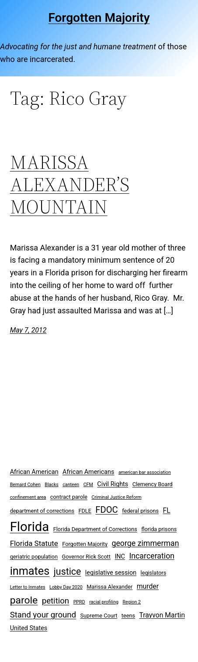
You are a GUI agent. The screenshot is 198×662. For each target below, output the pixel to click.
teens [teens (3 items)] (128, 615)
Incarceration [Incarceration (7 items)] (151, 555)
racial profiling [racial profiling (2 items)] (103, 602)
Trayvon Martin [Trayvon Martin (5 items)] (162, 615)
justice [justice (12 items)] (67, 571)
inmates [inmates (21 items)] (30, 571)
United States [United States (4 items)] (29, 628)
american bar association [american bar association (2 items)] (144, 472)
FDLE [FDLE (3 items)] (84, 511)
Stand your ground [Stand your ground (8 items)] (43, 615)
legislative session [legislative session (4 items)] (110, 572)
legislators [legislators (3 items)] (154, 572)
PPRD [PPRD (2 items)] (79, 602)
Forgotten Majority (98, 17)
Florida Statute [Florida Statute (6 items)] (34, 543)
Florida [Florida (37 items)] (29, 526)
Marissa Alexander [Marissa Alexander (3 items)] (109, 586)
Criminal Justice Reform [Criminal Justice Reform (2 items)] (117, 497)
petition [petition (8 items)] (55, 601)
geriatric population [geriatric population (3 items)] (34, 556)
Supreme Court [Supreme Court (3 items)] (99, 615)
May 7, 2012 (28, 330)
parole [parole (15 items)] (24, 600)
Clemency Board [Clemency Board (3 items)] (152, 484)
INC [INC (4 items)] (120, 556)
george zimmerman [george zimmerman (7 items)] (145, 543)
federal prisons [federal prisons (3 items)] (140, 511)
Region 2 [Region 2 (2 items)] (132, 602)
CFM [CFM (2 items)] (88, 484)
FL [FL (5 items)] (166, 510)
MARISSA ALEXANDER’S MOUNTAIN (69, 184)
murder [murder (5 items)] (148, 586)
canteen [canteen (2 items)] (71, 484)
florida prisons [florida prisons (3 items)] (159, 529)
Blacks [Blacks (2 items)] (52, 484)
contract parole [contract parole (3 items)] (68, 497)
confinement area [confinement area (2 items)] (28, 497)
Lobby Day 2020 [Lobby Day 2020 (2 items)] (66, 587)
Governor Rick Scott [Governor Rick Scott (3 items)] (86, 556)
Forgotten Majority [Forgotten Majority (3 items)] (85, 544)
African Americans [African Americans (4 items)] (88, 472)
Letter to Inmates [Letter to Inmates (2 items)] (27, 587)
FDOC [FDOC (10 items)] (106, 509)
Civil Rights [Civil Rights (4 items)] (112, 484)
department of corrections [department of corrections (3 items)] (42, 511)
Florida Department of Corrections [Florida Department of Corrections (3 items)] (95, 529)
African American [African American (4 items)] (34, 472)
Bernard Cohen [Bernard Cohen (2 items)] (25, 484)
